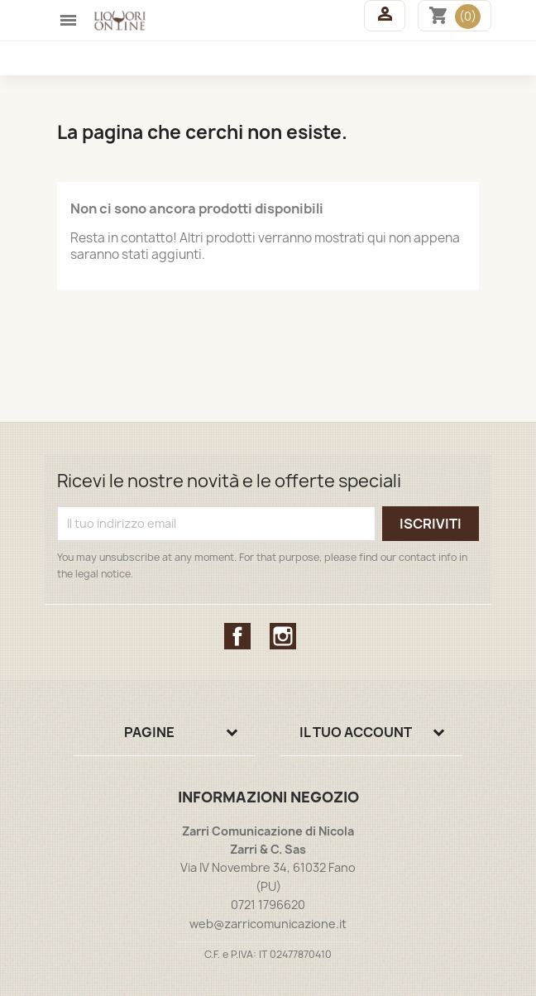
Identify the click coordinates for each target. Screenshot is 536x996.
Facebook (237, 636)
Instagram (283, 636)
